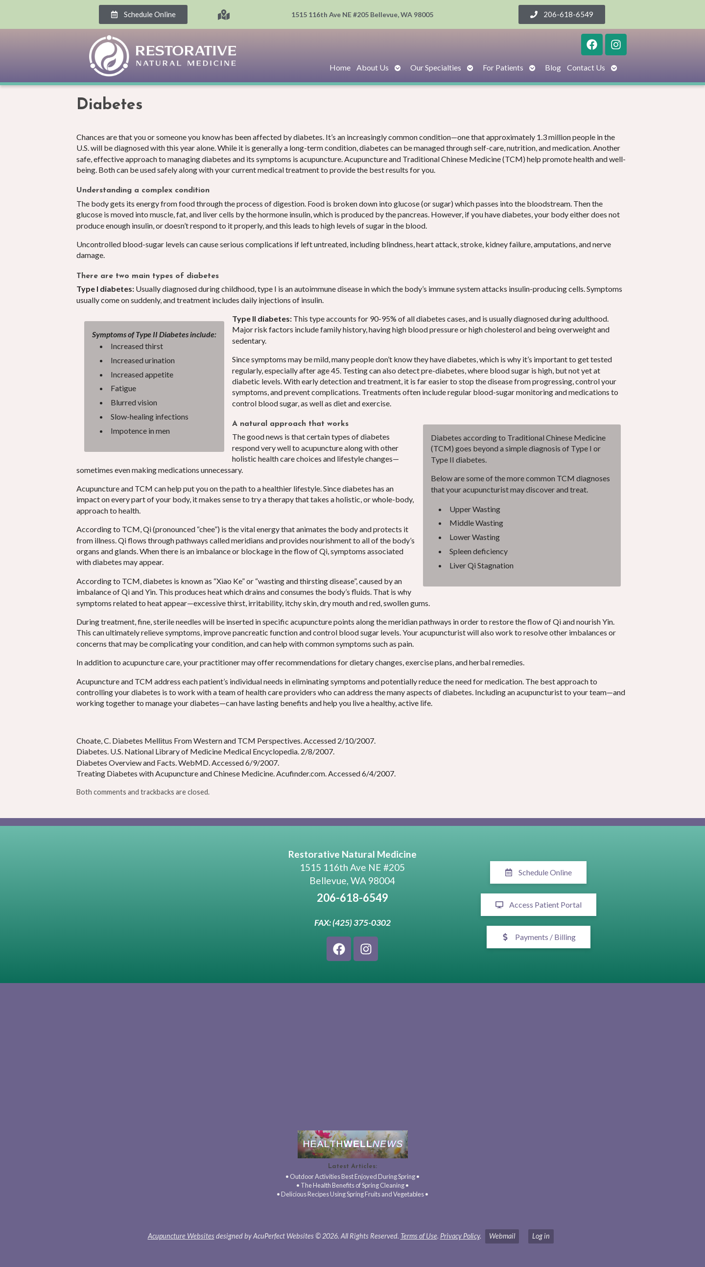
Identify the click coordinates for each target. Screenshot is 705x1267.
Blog (553, 67)
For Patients (503, 67)
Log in (541, 1236)
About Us (372, 67)
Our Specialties (435, 67)
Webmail (502, 1236)
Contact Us (586, 67)
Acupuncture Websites (181, 1236)
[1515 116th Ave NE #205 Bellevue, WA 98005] (166, 905)
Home (340, 67)
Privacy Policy (460, 1236)
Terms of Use (418, 1236)
